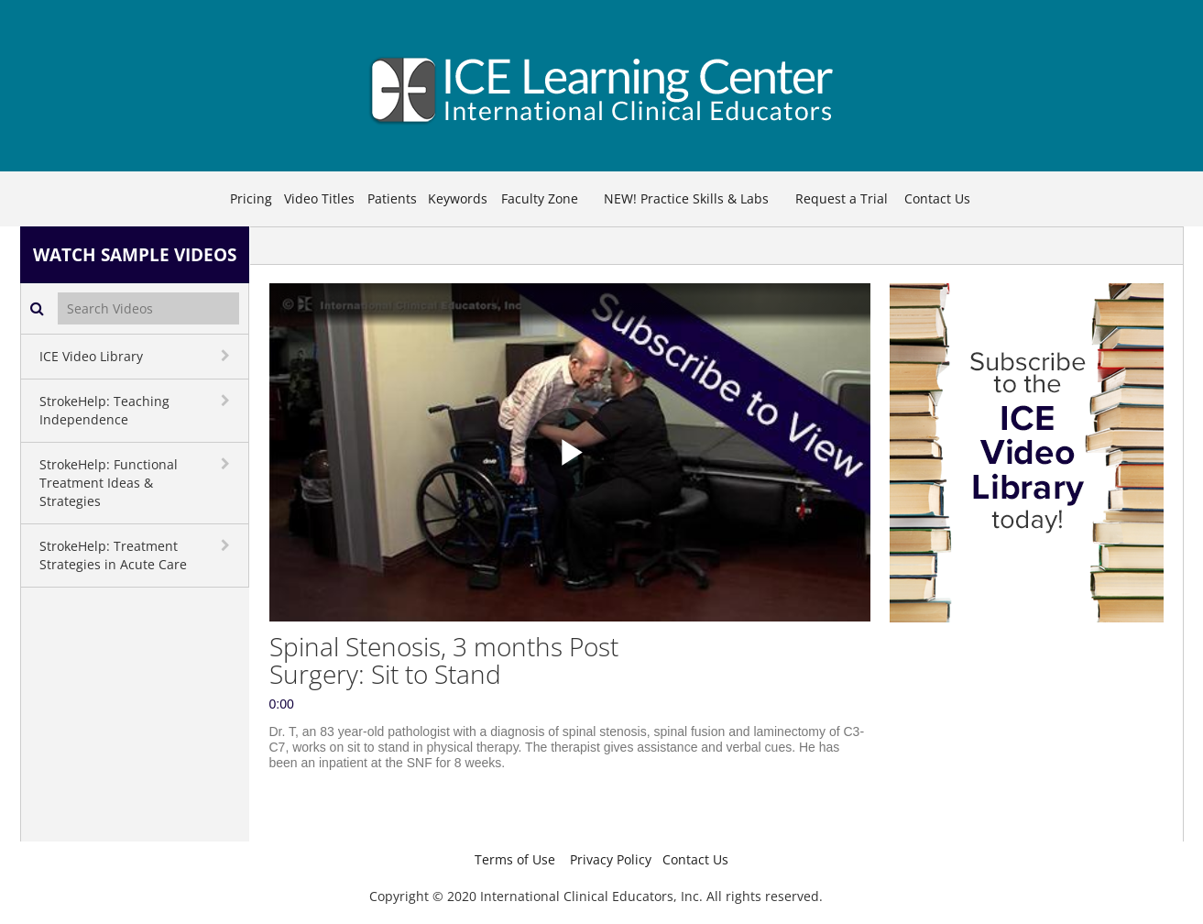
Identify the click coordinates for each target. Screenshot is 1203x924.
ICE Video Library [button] (91, 356)
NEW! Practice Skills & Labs (686, 198)
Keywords (457, 198)
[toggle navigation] (227, 356)
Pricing (251, 198)
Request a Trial (841, 198)
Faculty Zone (539, 198)
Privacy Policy (610, 859)
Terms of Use (515, 859)
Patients (392, 198)
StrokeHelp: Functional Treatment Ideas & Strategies (108, 483)
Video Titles (319, 198)
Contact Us (937, 198)
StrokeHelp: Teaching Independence (104, 410)
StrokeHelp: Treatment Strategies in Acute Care (113, 555)
